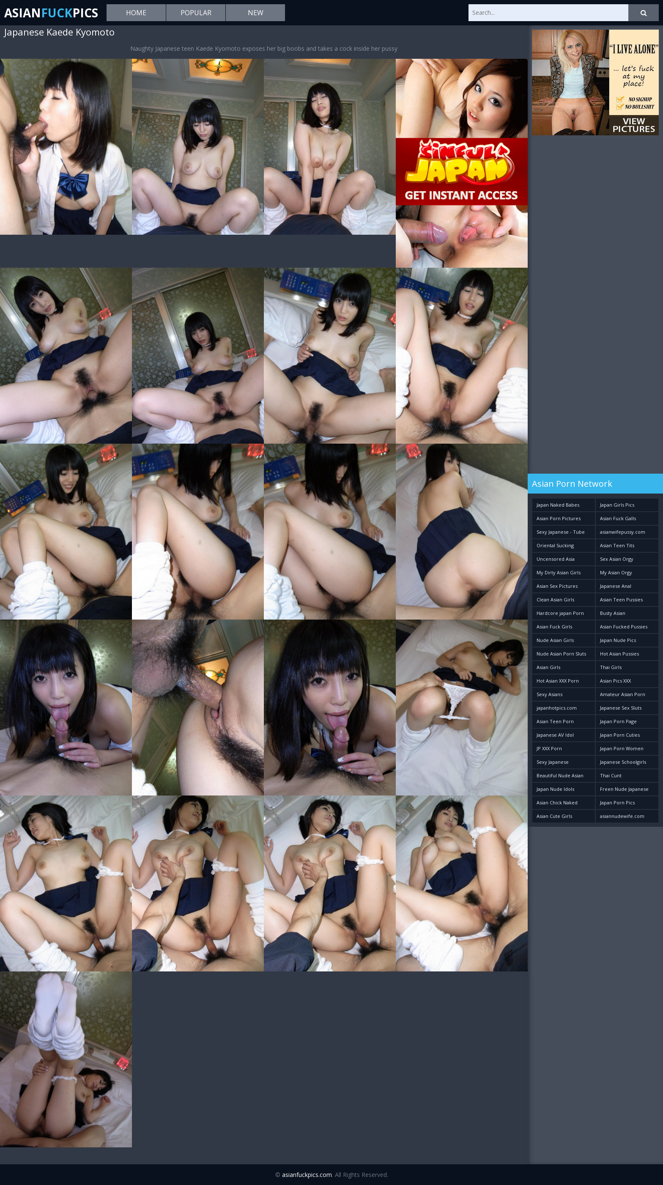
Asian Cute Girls (554, 816)
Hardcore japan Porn (560, 613)
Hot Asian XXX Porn (558, 681)
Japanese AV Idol (555, 735)
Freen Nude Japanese (624, 789)
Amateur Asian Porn (622, 694)
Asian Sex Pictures (557, 586)
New (255, 12)
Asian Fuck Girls (554, 626)
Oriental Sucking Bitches (555, 547)
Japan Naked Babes (558, 505)
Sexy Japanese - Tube (561, 532)
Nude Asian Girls (555, 640)
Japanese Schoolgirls (623, 762)
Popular (196, 12)
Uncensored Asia (556, 559)
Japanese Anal (615, 586)
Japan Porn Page (618, 721)
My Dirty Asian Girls (559, 572)
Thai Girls (611, 667)
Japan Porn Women (622, 748)
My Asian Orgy (616, 572)
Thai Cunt (611, 775)
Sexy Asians (549, 694)
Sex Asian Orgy (616, 559)
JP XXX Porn (549, 748)
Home (136, 12)
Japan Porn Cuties (620, 735)
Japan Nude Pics (618, 640)
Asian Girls (548, 667)
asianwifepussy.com (622, 532)
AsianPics (51, 13)
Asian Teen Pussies (621, 599)
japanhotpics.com (557, 708)
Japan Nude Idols (555, 789)
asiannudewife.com (622, 816)
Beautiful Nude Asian (560, 775)
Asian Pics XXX (615, 681)
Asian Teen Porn (555, 721)
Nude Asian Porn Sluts (561, 653)
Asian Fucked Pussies (623, 626)
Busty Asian (612, 613)
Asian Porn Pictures (559, 518)
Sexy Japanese (553, 762)
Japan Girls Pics (617, 505)
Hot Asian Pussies (619, 653)
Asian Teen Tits (617, 545)
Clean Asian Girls (555, 599)
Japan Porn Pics (617, 802)
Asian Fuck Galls (618, 518)
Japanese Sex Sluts (620, 708)
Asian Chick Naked (557, 802)
